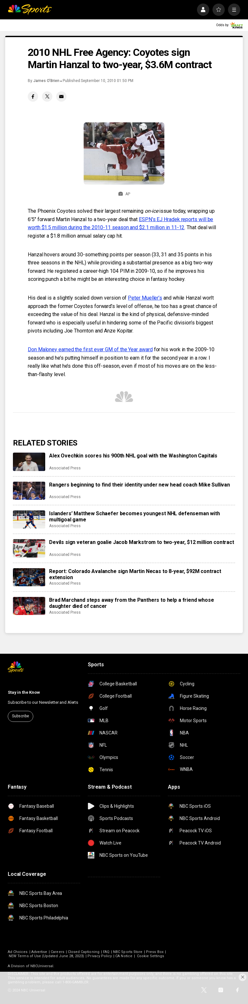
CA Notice (123, 956)
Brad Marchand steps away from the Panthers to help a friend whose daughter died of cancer (131, 603)
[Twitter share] (47, 96)
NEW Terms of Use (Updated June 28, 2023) (46, 956)
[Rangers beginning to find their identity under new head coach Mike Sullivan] (29, 491)
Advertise (39, 952)
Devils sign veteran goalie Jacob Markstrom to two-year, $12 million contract (141, 542)
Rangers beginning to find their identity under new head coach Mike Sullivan (139, 485)
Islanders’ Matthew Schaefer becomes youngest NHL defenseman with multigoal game (134, 516)
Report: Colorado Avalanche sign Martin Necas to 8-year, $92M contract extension (135, 574)
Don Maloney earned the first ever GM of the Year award (90, 349)
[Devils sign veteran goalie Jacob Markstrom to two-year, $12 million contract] (29, 548)
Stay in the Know (24, 692)
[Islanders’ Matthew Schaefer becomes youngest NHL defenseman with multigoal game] (29, 519)
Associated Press (65, 468)
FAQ (106, 952)
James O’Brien (46, 80)
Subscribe (20, 716)
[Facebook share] (33, 96)
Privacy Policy (100, 956)
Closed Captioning (83, 952)
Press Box (154, 952)
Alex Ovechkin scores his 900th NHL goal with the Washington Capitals (133, 456)
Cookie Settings (150, 956)
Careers (57, 952)
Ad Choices (18, 952)
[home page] (30, 10)
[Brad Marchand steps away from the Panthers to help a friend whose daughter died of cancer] (29, 606)
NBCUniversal (42, 966)
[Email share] (61, 96)
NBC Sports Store (127, 952)
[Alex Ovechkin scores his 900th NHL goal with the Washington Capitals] (29, 462)
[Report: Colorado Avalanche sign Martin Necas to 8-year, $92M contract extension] (29, 577)
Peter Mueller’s (145, 298)
